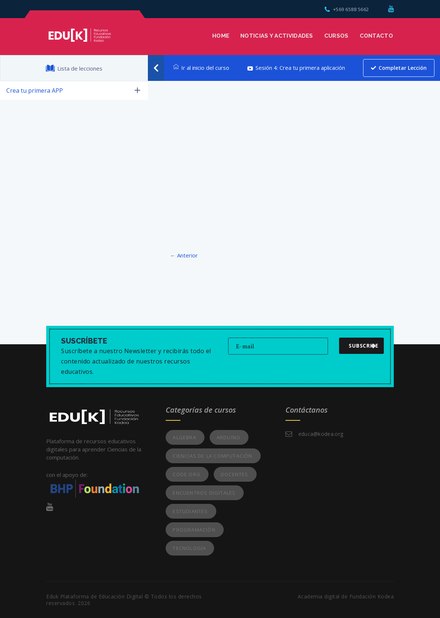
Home (220, 36)
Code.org (186, 474)
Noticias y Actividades (276, 36)
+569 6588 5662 (347, 9)
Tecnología (189, 548)
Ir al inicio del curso (201, 67)
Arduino (228, 437)
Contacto (376, 36)
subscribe (363, 345)
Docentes (234, 474)
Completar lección (399, 68)
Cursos (336, 36)
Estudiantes (190, 511)
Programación (194, 529)
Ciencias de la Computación (212, 456)
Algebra (184, 437)
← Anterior (184, 255)
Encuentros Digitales (204, 492)
